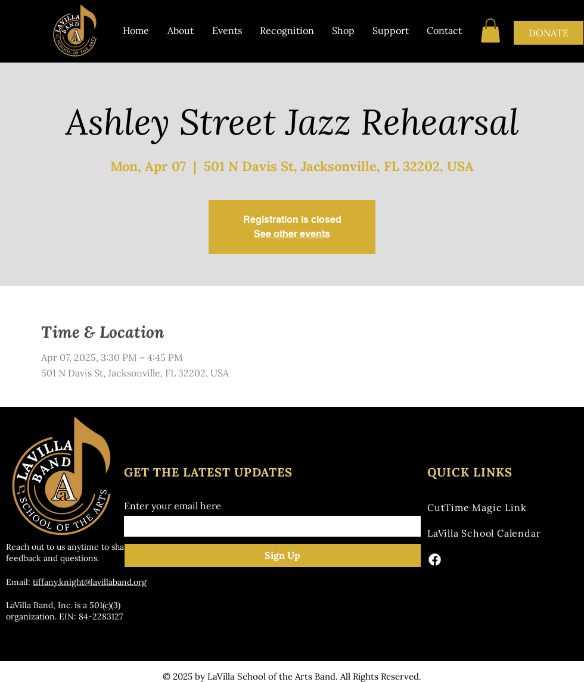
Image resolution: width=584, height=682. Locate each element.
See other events (292, 233)
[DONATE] (548, 33)
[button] (490, 30)
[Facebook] (435, 560)
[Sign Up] (282, 555)
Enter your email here (172, 505)
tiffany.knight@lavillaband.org (90, 582)
